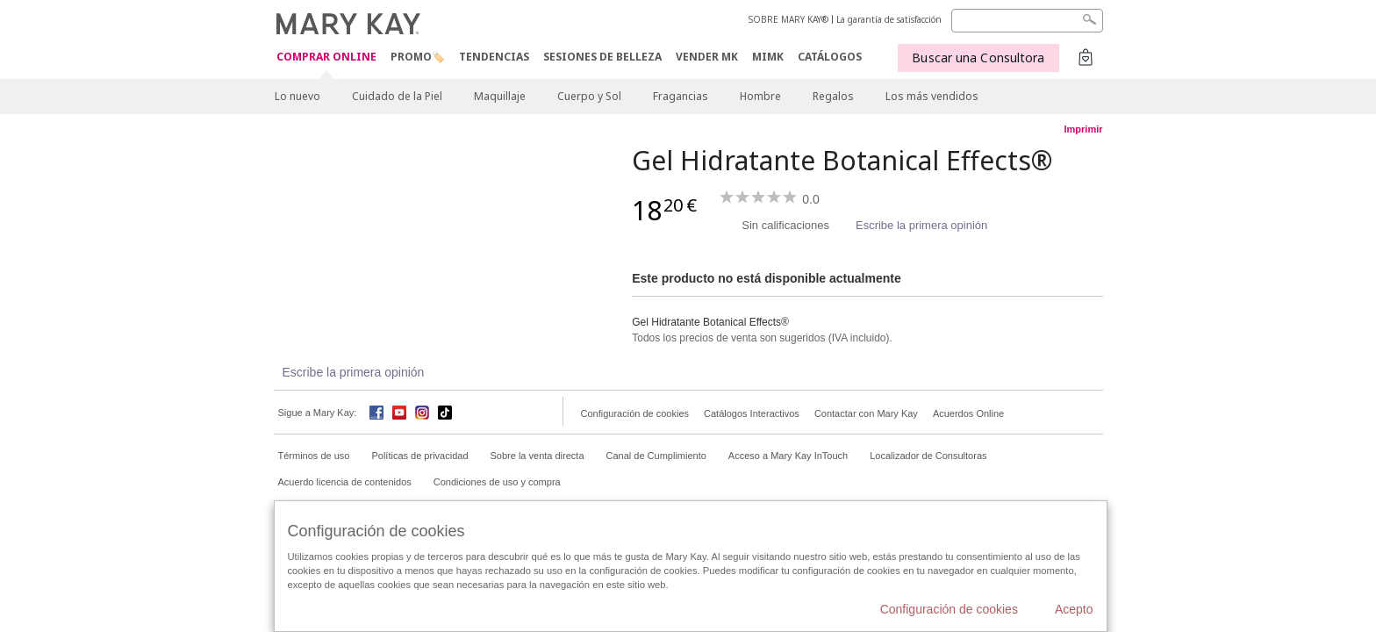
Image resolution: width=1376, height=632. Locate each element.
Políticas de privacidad (419, 455)
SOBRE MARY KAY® (788, 19)
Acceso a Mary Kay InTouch (788, 455)
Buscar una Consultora (978, 57)
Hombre (760, 96)
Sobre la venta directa (537, 455)
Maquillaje (500, 96)
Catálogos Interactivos (751, 413)
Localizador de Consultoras (928, 455)
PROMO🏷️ (418, 56)
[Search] (1027, 20)
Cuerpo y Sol (589, 96)
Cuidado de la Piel (397, 96)
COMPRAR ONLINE (326, 57)
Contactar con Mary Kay (866, 413)
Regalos (833, 96)
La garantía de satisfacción (889, 19)
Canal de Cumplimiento (656, 455)
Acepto (1074, 609)
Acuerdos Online (968, 413)
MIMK (768, 56)
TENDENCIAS (494, 56)
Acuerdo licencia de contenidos (345, 482)
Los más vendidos (931, 96)
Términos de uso (314, 455)
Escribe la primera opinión (921, 225)
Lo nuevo (297, 96)
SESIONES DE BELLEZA (602, 56)
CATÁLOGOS (830, 56)
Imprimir (1083, 129)
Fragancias (680, 96)
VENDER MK (707, 56)
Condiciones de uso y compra (497, 482)
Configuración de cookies (635, 413)
